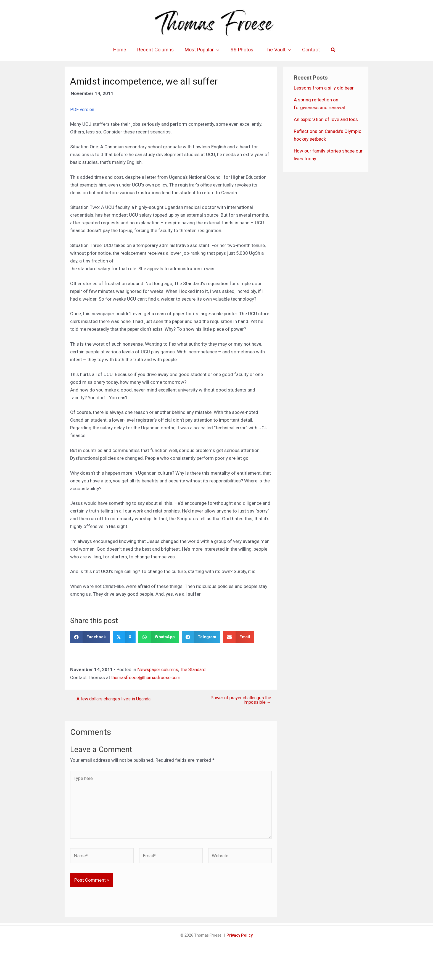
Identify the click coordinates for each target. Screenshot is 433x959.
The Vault (275, 50)
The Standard (195, 669)
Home (123, 49)
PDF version (82, 109)
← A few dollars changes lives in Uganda (113, 698)
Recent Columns (158, 49)
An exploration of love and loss (326, 119)
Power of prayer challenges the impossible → (239, 700)
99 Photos (241, 49)
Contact (307, 49)
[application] (217, 50)
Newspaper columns (158, 669)
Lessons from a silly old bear (324, 88)
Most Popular (203, 50)
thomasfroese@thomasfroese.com (148, 677)
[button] (328, 49)
